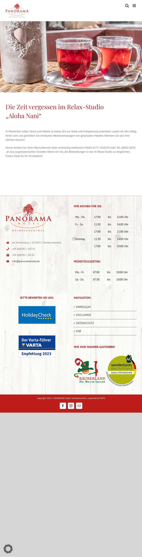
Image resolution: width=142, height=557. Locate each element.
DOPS (102, 398)
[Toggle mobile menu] (134, 6)
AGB (78, 331)
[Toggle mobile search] (127, 6)
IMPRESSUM (83, 307)
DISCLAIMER (83, 315)
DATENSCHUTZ (85, 323)
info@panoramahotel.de (26, 261)
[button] (8, 549)
